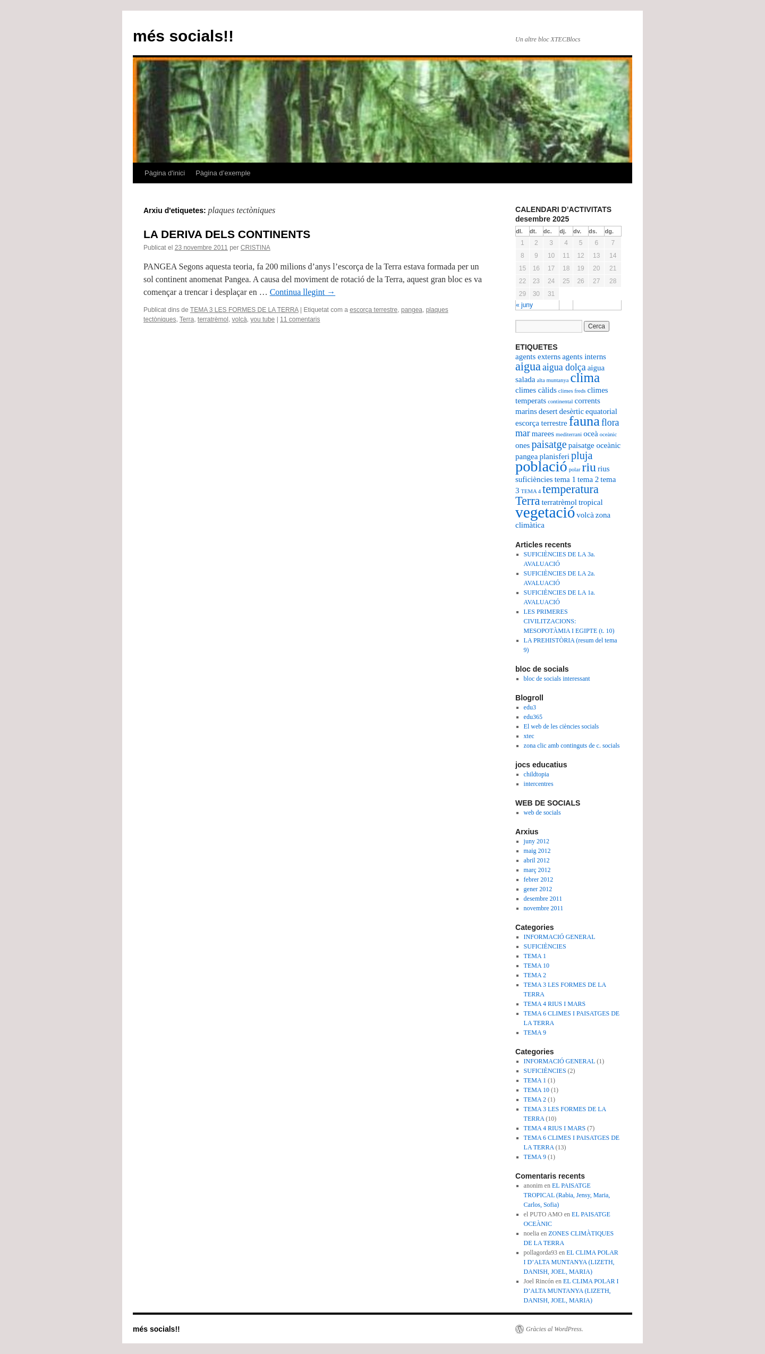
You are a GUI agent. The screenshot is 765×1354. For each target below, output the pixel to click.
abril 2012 (537, 860)
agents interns (584, 356)
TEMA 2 (535, 975)
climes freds (572, 391)
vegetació (545, 512)
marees (543, 433)
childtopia (536, 774)
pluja (581, 455)
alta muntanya (552, 380)
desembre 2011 (543, 898)
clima (585, 377)
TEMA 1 (535, 956)
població (541, 466)
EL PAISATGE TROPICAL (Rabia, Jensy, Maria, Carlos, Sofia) (567, 1195)
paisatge (548, 444)
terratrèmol (213, 319)
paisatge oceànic (594, 445)
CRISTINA (255, 247)
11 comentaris (300, 319)
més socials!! (183, 36)
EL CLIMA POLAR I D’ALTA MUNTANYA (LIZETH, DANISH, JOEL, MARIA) (571, 1262)
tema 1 (565, 479)
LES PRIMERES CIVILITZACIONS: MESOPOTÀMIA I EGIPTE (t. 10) (569, 621)
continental (560, 401)
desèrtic (571, 411)
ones (522, 445)
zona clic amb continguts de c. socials (572, 745)
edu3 (530, 707)
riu (589, 467)
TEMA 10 (536, 965)
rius (603, 468)
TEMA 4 (531, 491)
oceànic (608, 434)
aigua (528, 366)
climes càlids (536, 390)
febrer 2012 (539, 879)
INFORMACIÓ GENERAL (560, 937)
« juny (524, 305)
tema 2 (588, 479)
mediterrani (569, 434)
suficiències (534, 479)
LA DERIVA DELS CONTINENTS (226, 234)
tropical (591, 502)
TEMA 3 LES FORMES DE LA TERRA (244, 310)
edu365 (533, 717)
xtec (529, 736)
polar (575, 469)
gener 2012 (538, 889)
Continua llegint (303, 292)
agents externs (537, 356)
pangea (411, 310)
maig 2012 (537, 850)
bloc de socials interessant (557, 678)
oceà (590, 433)
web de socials (542, 812)
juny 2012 (536, 841)
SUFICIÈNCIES (545, 946)
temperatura (570, 489)
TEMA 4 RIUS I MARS (555, 1004)
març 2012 (537, 870)
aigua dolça (564, 367)
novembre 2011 (544, 908)
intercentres (539, 784)
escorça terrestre (373, 310)
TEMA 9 (535, 1032)
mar (522, 433)
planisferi (554, 456)
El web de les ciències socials (561, 726)
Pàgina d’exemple (223, 173)
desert (548, 411)
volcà (239, 319)
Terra (187, 319)
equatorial (601, 411)
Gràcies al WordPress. (554, 1329)
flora (610, 422)
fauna (584, 421)
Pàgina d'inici (164, 173)
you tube (262, 319)
